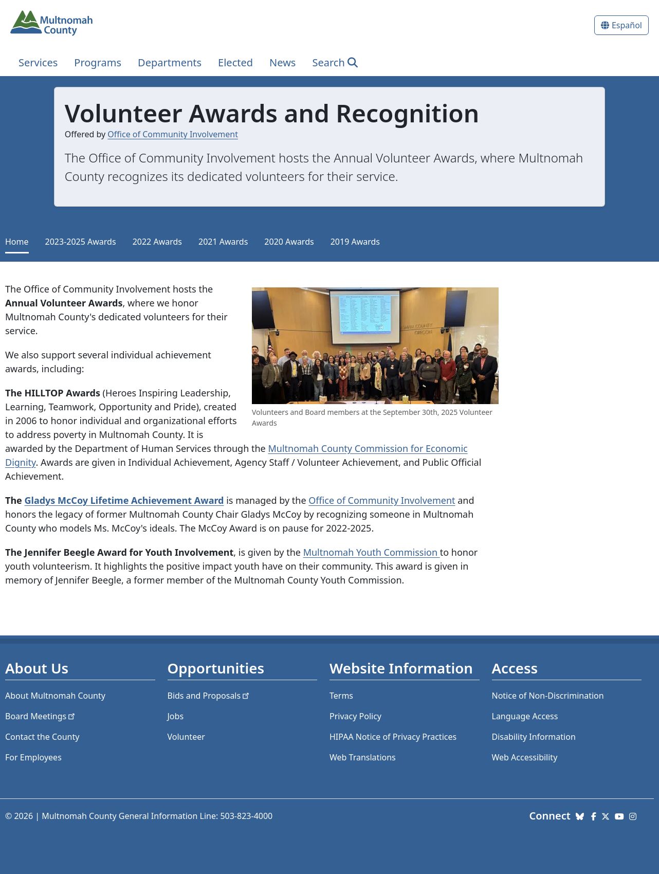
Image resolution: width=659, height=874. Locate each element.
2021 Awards (223, 241)
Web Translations (363, 757)
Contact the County (42, 736)
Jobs (176, 716)
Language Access (525, 716)
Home (17, 241)
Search (328, 62)
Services (38, 62)
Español (627, 25)
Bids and (209, 695)
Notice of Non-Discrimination (548, 695)
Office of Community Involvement (172, 134)
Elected (235, 62)
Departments (170, 62)
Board (41, 716)
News (282, 62)
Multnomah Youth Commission (371, 552)
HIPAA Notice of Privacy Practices (393, 736)
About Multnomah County (55, 695)
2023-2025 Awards (80, 241)
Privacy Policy (355, 716)
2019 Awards (355, 241)
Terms (341, 695)
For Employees (33, 757)
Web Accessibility (525, 757)
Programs (97, 62)
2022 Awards (157, 241)
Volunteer (186, 736)
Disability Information (534, 736)
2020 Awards (289, 241)
